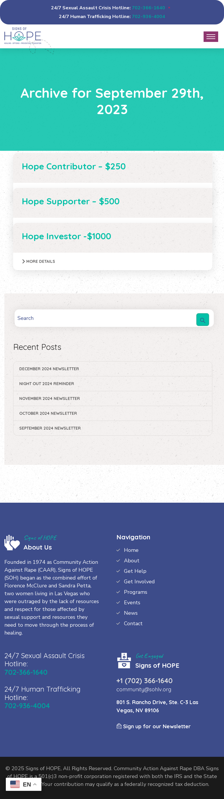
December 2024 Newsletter (49, 368)
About (131, 560)
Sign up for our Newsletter (153, 726)
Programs (135, 592)
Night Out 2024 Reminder (46, 383)
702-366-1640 (148, 8)
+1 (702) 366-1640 (144, 680)
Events (132, 602)
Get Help (135, 571)
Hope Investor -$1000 (66, 236)
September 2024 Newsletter (50, 428)
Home (131, 550)
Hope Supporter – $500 (71, 201)
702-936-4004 (148, 16)
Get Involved (139, 581)
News (131, 613)
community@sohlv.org (143, 689)
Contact (133, 623)
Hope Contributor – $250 (74, 166)
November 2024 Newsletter (49, 398)
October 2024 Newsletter (48, 413)
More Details (40, 261)
